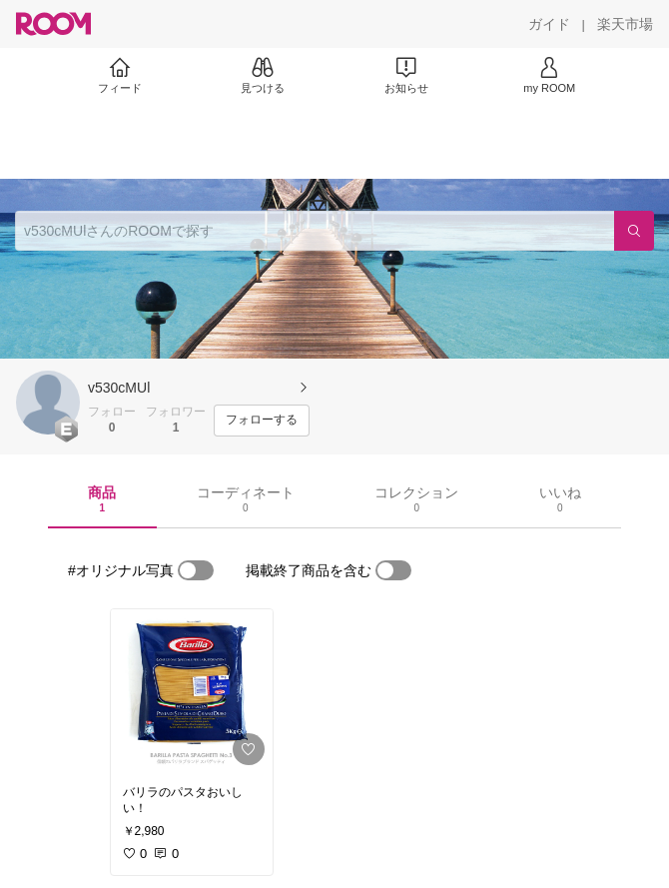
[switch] (196, 570)
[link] (192, 691)
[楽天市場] (625, 24)
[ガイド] (549, 24)
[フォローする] (262, 421)
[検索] (634, 231)
